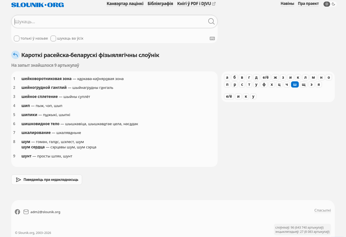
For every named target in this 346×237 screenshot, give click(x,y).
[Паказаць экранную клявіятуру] (212, 38)
